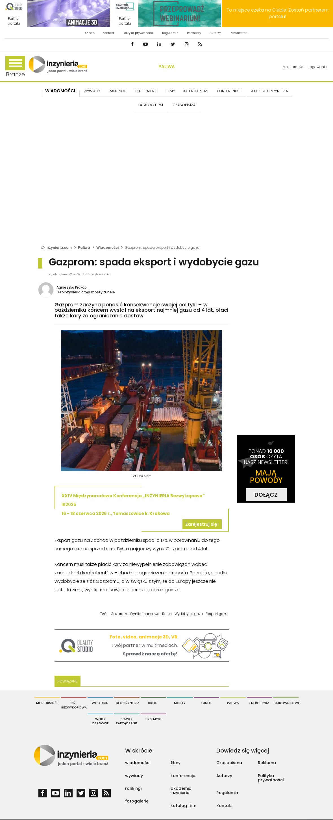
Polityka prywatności (138, 32)
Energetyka (259, 703)
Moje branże (293, 66)
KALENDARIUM (195, 91)
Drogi (153, 703)
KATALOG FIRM (150, 105)
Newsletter (238, 32)
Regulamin (170, 32)
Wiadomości (60, 91)
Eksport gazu (216, 613)
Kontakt (108, 32)
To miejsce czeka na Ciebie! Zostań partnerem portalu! (277, 13)
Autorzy (215, 32)
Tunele (206, 703)
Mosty (180, 703)
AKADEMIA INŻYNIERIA (269, 91)
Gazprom (119, 613)
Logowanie (317, 66)
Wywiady (92, 91)
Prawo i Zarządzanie (127, 721)
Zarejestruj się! (202, 524)
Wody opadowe (100, 721)
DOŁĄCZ (266, 495)
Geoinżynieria (128, 703)
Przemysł (153, 719)
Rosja (167, 613)
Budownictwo (287, 703)
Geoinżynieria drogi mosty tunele (85, 292)
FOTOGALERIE (145, 91)
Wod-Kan (100, 703)
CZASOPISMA (184, 105)
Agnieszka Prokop (71, 287)
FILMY (170, 91)
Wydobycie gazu (189, 613)
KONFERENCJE (229, 91)
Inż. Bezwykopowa (73, 705)
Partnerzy (194, 32)
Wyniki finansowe (144, 613)
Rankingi (117, 91)
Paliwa (166, 66)
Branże (15, 67)
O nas (89, 32)
